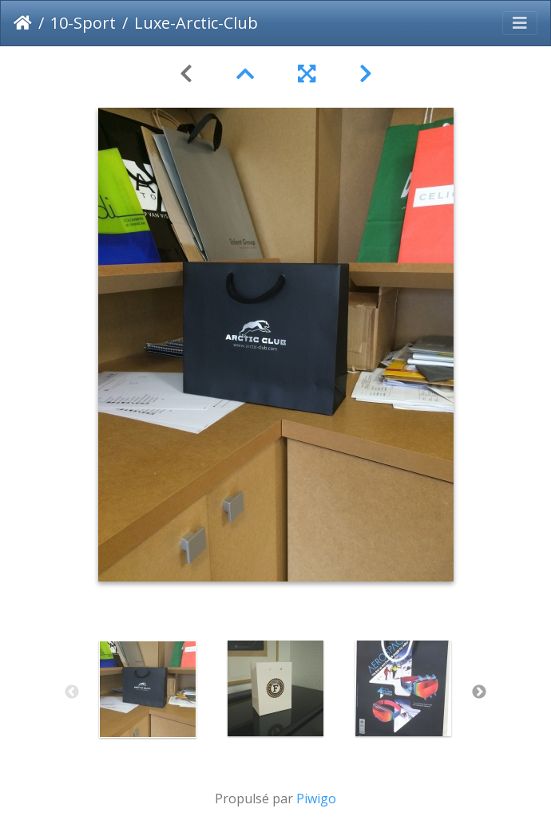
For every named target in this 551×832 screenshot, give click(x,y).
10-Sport (83, 23)
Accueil (23, 23)
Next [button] (479, 692)
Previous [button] (72, 692)
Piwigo (316, 798)
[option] (148, 689)
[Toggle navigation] (519, 23)
